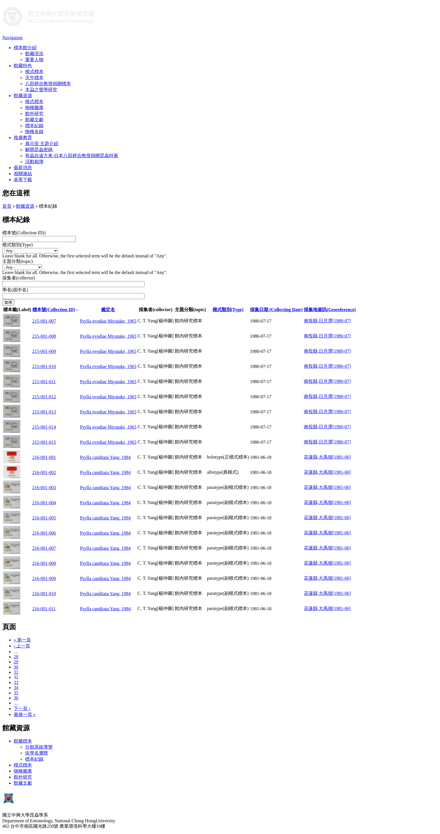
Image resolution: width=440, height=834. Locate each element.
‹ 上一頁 (22, 645)
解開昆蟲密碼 (39, 149)
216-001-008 (44, 563)
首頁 (6, 206)
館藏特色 (23, 65)
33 (16, 682)
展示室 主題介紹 (41, 143)
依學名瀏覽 (36, 753)
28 (16, 656)
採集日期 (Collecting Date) (276, 309)
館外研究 (34, 113)
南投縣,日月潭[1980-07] (327, 320)
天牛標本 (34, 77)
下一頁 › (22, 708)
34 (16, 687)
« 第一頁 (22, 639)
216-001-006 (44, 533)
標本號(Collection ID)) (24, 232)
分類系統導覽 (39, 747)
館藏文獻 (34, 119)
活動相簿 (34, 161)
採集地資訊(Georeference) (330, 309)
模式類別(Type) (17, 244)
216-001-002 (44, 472)
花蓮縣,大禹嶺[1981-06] (327, 457)
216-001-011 (44, 608)
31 (16, 672)
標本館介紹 (25, 47)
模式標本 (34, 71)
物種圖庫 (34, 107)
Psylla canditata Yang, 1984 (105, 457)
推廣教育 (23, 137)
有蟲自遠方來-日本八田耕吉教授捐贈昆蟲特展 (71, 155)
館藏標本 (23, 741)
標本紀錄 (34, 125)
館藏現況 (34, 53)
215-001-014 (44, 427)
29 (16, 661)
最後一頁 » (24, 714)
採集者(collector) (18, 277)
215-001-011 (44, 381)
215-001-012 (44, 396)
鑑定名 (108, 309)
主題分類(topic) (17, 261)
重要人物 (34, 59)
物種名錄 (34, 131)
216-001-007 (44, 548)
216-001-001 (44, 457)
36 (16, 697)
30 (16, 667)
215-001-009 (44, 351)
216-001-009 (44, 578)
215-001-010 (44, 366)
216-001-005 (44, 517)
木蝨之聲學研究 (41, 89)
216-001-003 (44, 487)
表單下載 (23, 179)
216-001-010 (44, 593)
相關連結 (23, 173)
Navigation (12, 37)
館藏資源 (23, 95)
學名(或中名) (15, 289)
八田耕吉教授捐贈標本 (48, 83)
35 (16, 692)
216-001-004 (44, 502)
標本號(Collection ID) (55, 309)
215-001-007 (44, 321)
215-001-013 (44, 411)
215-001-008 (44, 336)
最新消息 (23, 167)
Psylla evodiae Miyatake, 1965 (108, 321)
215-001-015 (44, 442)
